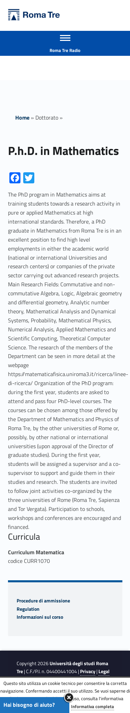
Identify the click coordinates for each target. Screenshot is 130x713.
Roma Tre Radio (65, 50)
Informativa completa (92, 706)
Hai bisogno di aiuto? (29, 705)
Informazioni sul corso (40, 617)
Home (22, 117)
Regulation (28, 609)
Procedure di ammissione (43, 601)
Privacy (87, 671)
